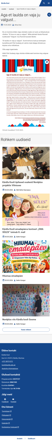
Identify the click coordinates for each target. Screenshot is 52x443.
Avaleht (4, 9)
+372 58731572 (7, 361)
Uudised (11, 9)
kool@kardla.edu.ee (8, 365)
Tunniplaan (6, 411)
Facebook (5, 400)
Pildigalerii (5, 415)
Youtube (13, 400)
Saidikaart (31, 439)
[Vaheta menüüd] (49, 3)
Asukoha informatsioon (10, 369)
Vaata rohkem (26, 330)
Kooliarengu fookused (9, 427)
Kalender (5, 423)
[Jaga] (49, 15)
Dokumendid (6, 419)
